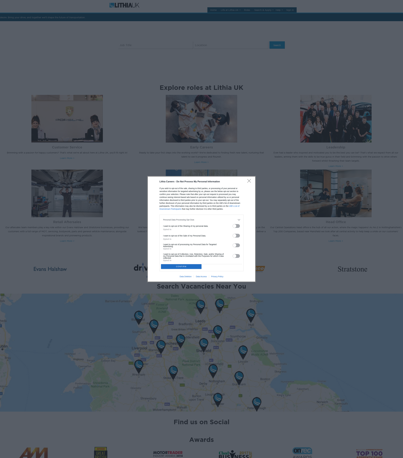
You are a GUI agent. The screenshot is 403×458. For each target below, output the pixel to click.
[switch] (236, 226)
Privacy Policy (217, 276)
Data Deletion (186, 276)
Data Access (201, 276)
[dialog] (201, 229)
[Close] (250, 181)
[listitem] (201, 219)
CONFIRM (181, 266)
